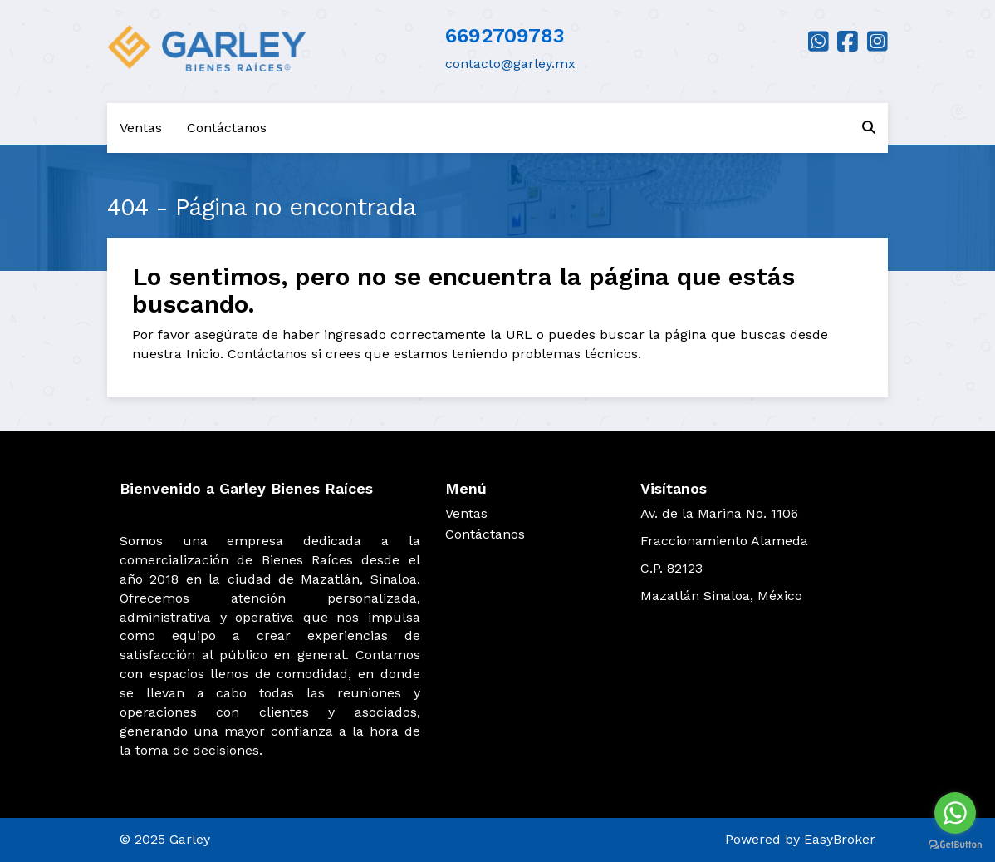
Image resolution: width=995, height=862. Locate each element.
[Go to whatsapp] (955, 813)
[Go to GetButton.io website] (955, 845)
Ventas (141, 127)
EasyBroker (839, 839)
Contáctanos (227, 127)
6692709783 (505, 35)
